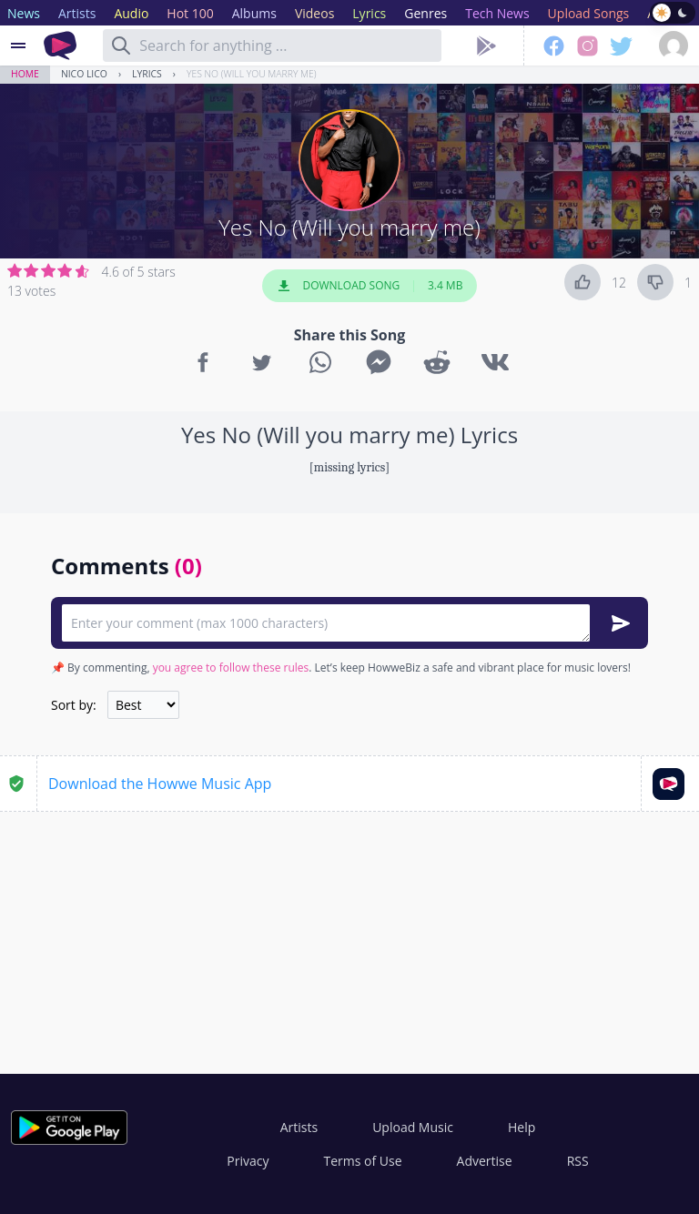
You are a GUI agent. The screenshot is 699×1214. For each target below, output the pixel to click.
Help (521, 1127)
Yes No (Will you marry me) (252, 73)
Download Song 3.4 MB (369, 286)
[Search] (121, 45)
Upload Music (412, 1127)
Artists (299, 1127)
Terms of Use (363, 1160)
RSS (578, 1160)
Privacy (247, 1160)
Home (25, 73)
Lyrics (147, 73)
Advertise (484, 1160)
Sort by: (73, 704)
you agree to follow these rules (231, 667)
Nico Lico (84, 73)
